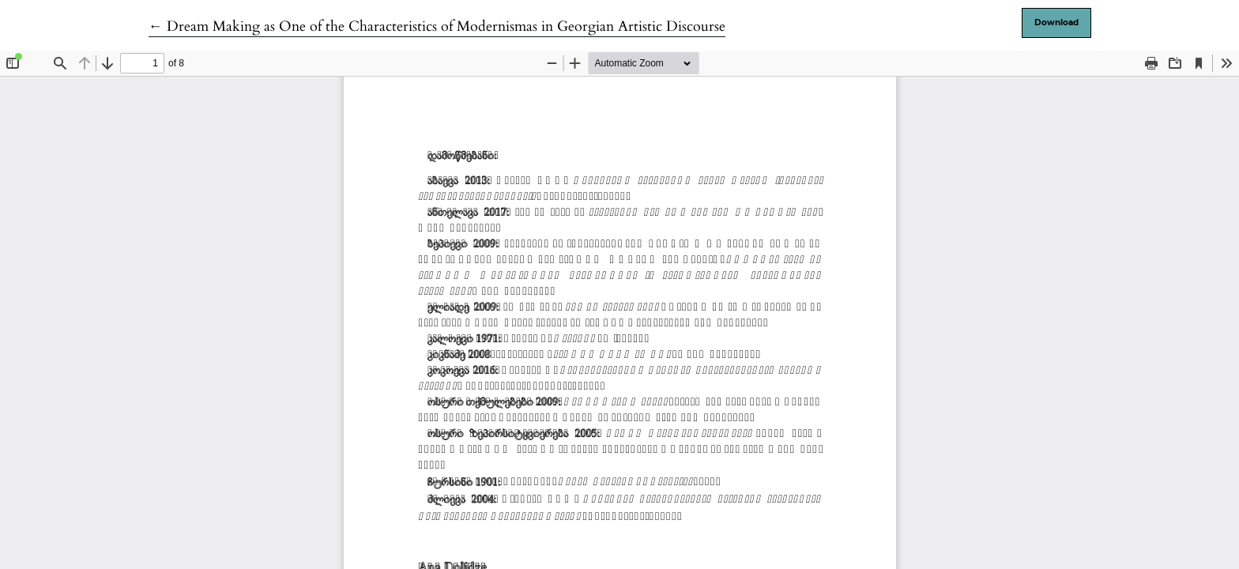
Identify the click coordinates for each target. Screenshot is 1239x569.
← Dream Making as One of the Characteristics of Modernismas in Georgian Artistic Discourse (437, 26)
